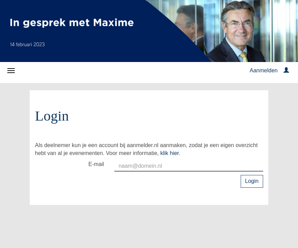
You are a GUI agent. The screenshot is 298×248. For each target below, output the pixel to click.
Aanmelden (264, 70)
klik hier (169, 153)
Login (252, 181)
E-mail (96, 164)
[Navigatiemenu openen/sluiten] (11, 70)
